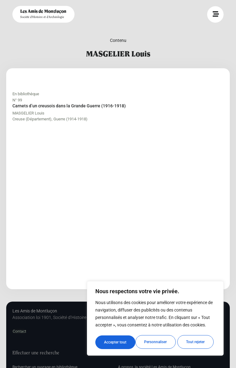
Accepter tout (195, 342)
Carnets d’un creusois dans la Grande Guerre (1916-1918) (69, 105)
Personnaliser (115, 342)
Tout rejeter (155, 342)
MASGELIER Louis (28, 113)
